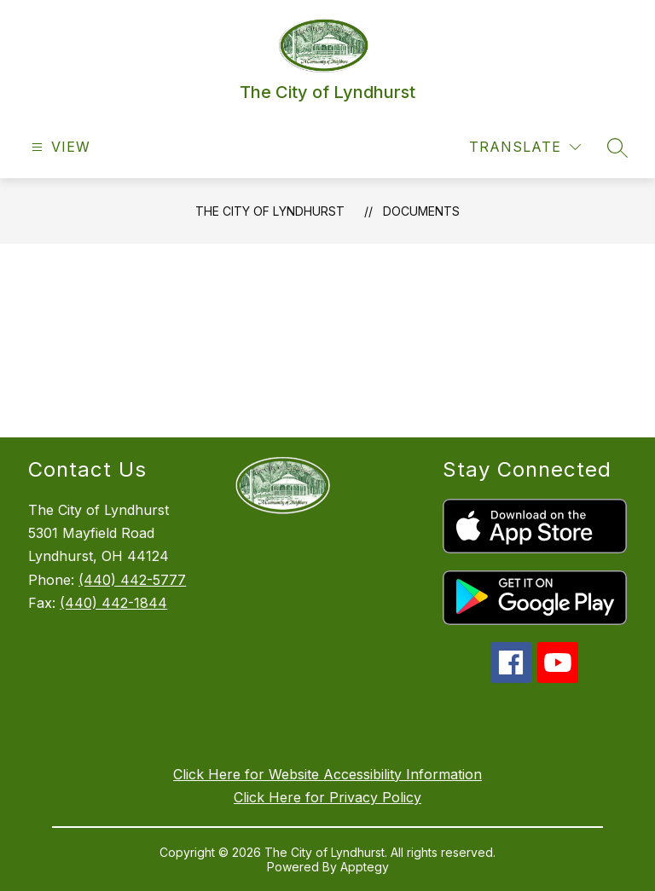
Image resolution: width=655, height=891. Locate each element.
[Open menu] (58, 147)
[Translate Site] (525, 147)
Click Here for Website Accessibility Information (327, 774)
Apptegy (364, 866)
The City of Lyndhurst (270, 211)
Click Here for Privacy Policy (327, 797)
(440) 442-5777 (132, 579)
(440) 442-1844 (113, 602)
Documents (421, 211)
